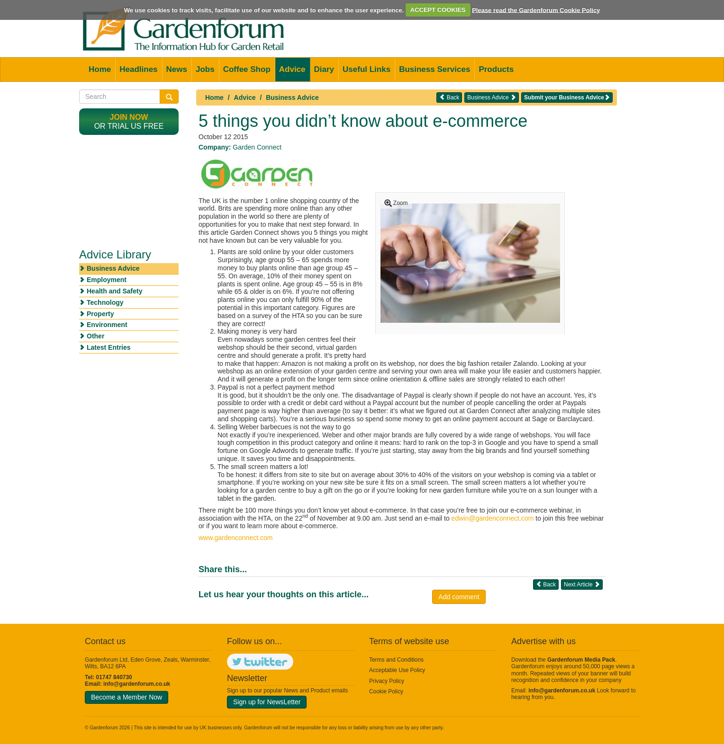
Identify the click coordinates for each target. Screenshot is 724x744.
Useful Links (366, 69)
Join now (129, 117)
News (176, 69)
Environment (107, 324)
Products (496, 69)
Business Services (434, 69)
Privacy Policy (386, 681)
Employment (107, 279)
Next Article (582, 584)
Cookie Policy (386, 691)
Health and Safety (114, 291)
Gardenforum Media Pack (581, 659)
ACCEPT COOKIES (438, 9)
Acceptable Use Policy (397, 670)
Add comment (458, 597)
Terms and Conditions (396, 659)
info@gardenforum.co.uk (136, 684)
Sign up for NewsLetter (266, 702)
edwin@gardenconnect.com (493, 518)
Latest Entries (109, 347)
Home (100, 69)
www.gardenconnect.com (235, 537)
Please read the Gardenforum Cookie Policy (536, 9)
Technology (105, 302)
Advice (292, 69)
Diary (324, 69)
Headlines (138, 69)
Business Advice (292, 97)
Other (95, 336)
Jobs (205, 69)
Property (100, 314)
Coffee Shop (247, 69)
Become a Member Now (126, 697)
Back (449, 97)
